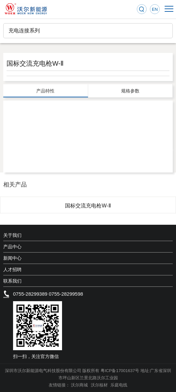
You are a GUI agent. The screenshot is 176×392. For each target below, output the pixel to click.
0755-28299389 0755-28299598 (48, 294)
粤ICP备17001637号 (120, 370)
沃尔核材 (100, 385)
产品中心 (12, 246)
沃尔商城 (80, 385)
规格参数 (130, 90)
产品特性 (45, 90)
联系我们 (12, 281)
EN (155, 9)
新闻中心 (12, 258)
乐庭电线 (118, 385)
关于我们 (12, 235)
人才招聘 (12, 269)
